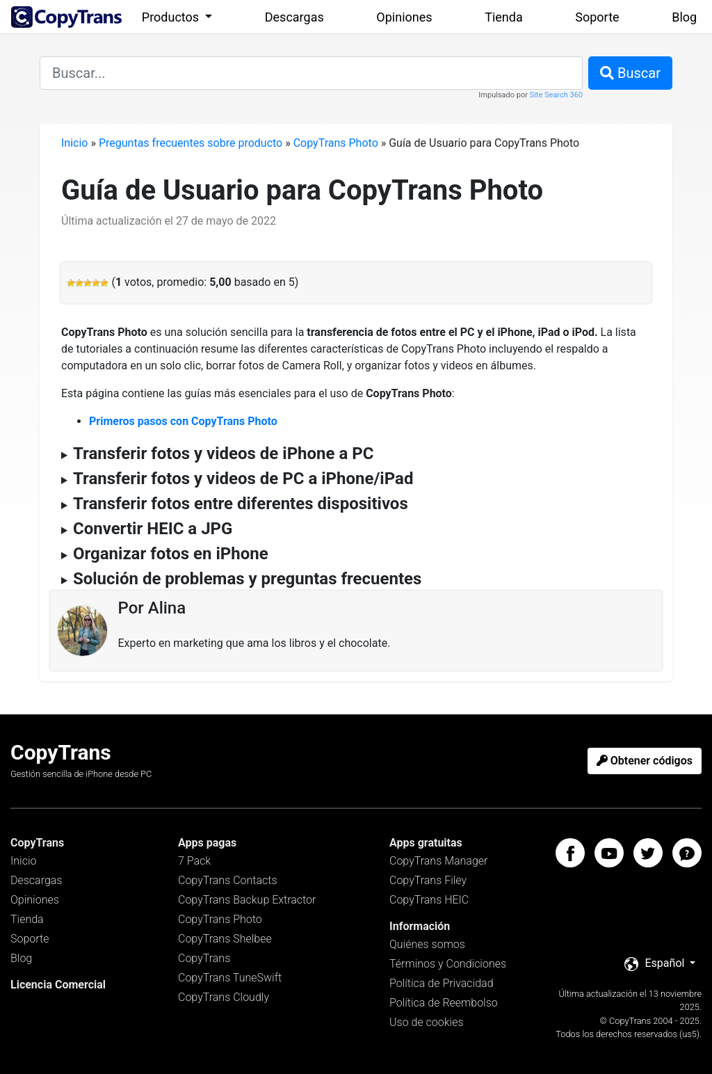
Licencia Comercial (58, 984)
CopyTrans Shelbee (225, 938)
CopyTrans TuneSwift (230, 977)
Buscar (630, 73)
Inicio (74, 143)
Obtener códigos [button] (645, 760)
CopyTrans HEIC (429, 899)
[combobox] (311, 73)
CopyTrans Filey (428, 880)
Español (656, 963)
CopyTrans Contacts (227, 880)
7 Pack (194, 860)
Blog (684, 17)
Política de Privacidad (441, 983)
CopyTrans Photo (335, 143)
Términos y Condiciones (447, 963)
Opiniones (404, 17)
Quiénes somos (427, 944)
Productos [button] (172, 17)
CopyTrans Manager (438, 860)
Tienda (504, 17)
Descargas (294, 17)
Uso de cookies (426, 1022)
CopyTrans (204, 958)
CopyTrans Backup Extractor (247, 899)
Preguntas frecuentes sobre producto (190, 143)
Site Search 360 (556, 94)
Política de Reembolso (443, 1002)
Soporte (597, 17)
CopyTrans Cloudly (223, 997)
